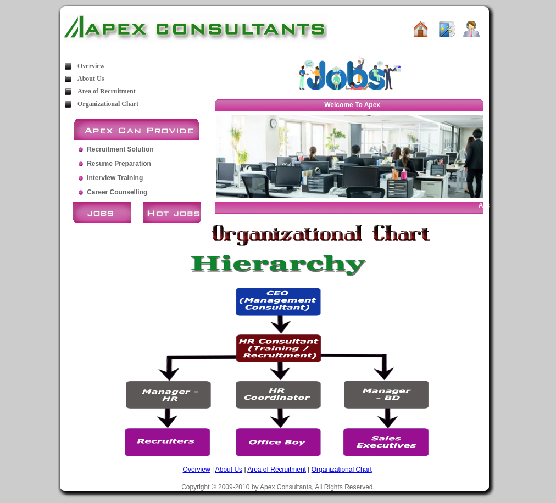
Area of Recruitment (106, 91)
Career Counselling (117, 192)
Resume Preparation (119, 163)
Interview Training (115, 178)
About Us (90, 78)
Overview (90, 66)
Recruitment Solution (120, 149)
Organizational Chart (107, 104)
